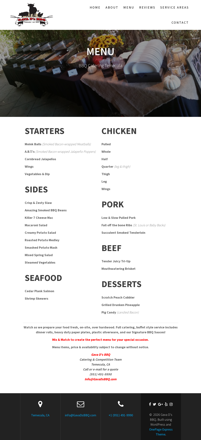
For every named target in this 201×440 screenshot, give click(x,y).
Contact (180, 22)
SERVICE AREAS (174, 7)
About (112, 7)
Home (95, 7)
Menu (128, 7)
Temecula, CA (40, 415)
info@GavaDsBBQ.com (80, 415)
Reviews (147, 7)
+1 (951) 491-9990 (121, 415)
